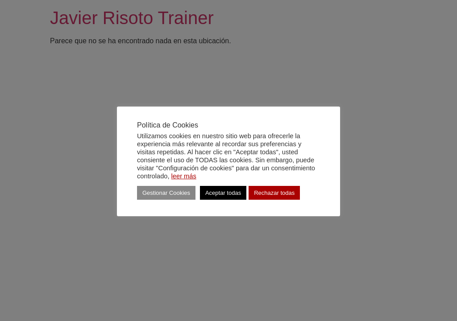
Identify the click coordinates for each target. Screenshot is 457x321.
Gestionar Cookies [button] (166, 192)
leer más (183, 176)
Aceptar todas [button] (223, 192)
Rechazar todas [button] (274, 192)
